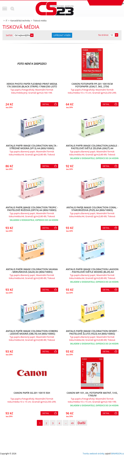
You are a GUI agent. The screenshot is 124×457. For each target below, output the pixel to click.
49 (72, 423)
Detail (45, 104)
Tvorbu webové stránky (93, 453)
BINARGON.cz (117, 453)
